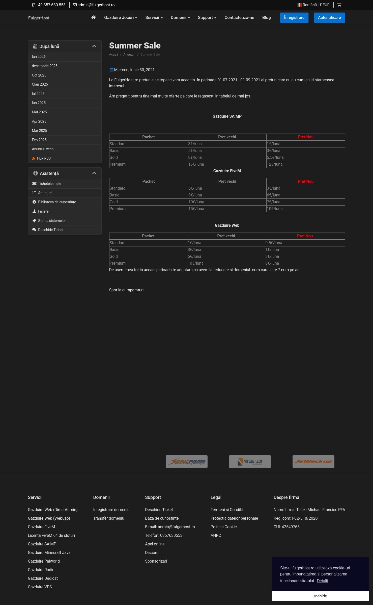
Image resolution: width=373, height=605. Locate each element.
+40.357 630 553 (49, 5)
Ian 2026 (39, 57)
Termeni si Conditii (227, 509)
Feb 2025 (39, 140)
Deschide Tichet (48, 230)
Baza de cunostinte (162, 518)
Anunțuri (42, 193)
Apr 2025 (39, 121)
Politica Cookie (224, 526)
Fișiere (40, 211)
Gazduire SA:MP (42, 544)
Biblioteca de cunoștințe (54, 202)
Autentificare (329, 17)
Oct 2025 (39, 75)
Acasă (113, 54)
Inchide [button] (320, 596)
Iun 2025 (39, 103)
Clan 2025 (40, 84)
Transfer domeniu (108, 518)
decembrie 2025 (45, 66)
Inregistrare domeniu (111, 509)
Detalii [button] (322, 581)
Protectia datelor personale (234, 518)
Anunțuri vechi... (44, 149)
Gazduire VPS (40, 587)
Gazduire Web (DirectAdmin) (53, 509)
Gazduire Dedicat (43, 578)
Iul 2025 (38, 94)
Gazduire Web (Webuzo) (49, 518)
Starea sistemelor (49, 221)
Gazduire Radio (41, 569)
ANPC (216, 535)
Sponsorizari (156, 561)
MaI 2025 (39, 112)
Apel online (154, 544)
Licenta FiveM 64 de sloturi (51, 535)
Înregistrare (294, 17)
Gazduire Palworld (44, 561)
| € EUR (313, 5)
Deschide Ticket (159, 509)
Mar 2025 (39, 131)
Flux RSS (41, 158)
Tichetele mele (46, 184)
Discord (151, 552)
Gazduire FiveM (41, 526)
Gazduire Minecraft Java (49, 552)
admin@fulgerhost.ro (94, 5)
